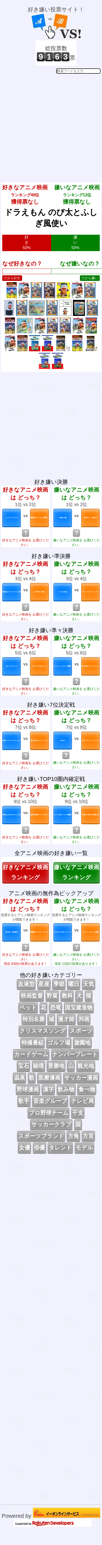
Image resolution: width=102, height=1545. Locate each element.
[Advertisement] (50, 124)
